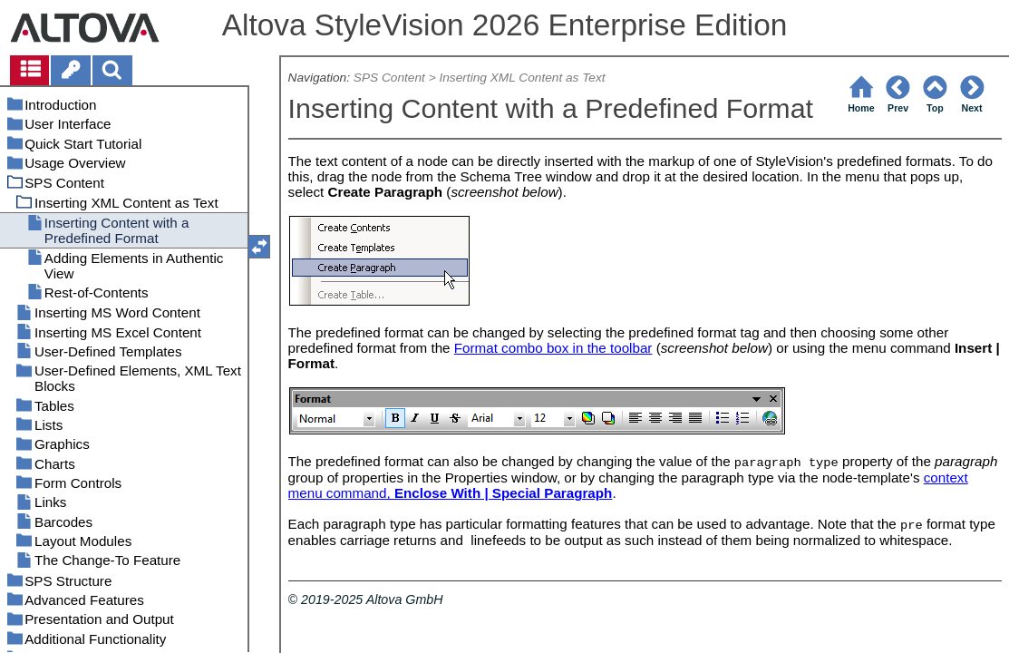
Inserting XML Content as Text (522, 77)
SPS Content (389, 77)
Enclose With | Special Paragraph (503, 493)
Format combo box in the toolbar (553, 348)
